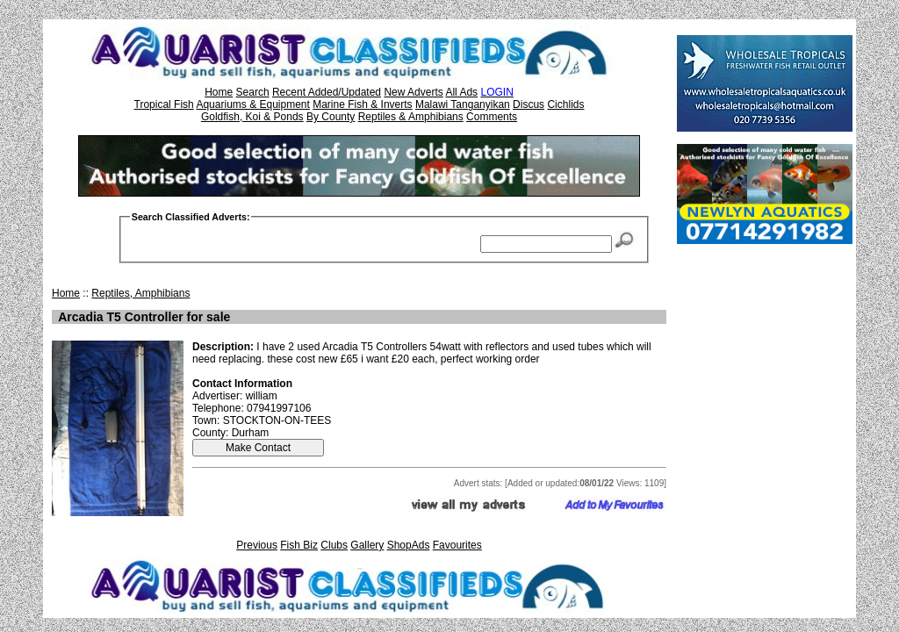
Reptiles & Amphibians (411, 117)
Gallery (367, 545)
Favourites (457, 545)
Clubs (334, 545)
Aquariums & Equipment (252, 104)
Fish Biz (299, 545)
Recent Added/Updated (326, 92)
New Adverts (413, 92)
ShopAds (408, 545)
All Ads (461, 92)
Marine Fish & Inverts (362, 104)
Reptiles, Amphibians (140, 293)
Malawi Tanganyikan (462, 104)
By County (330, 117)
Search (253, 92)
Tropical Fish (164, 104)
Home (219, 92)
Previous (256, 545)
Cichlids (565, 104)
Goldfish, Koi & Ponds (252, 117)
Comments (491, 117)
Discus (528, 104)
